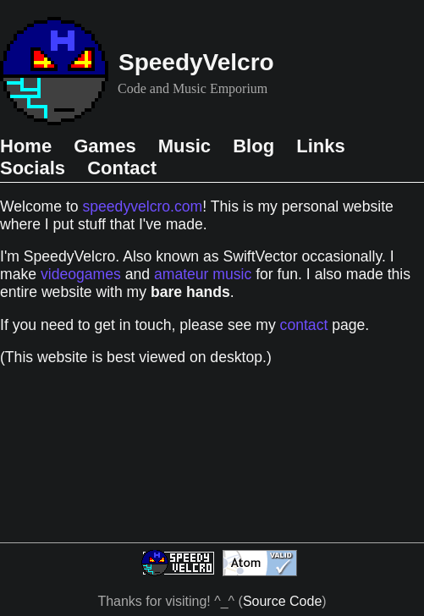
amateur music (202, 274)
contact (304, 324)
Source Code (282, 601)
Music (187, 146)
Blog (256, 146)
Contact (122, 168)
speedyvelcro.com (142, 206)
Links (320, 146)
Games (107, 146)
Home (28, 146)
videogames (81, 274)
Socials (35, 168)
